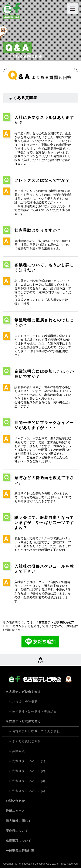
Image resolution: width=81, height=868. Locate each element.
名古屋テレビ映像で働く (23, 721)
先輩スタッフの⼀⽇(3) (28, 781)
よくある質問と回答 (26, 741)
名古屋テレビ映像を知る (23, 691)
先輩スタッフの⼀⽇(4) (28, 791)
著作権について (17, 830)
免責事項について (18, 840)
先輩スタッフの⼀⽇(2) (28, 771)
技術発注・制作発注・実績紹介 (34, 711)
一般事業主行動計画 (20, 850)
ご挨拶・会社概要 (25, 701)
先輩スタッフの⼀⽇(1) (28, 761)
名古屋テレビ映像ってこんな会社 (36, 731)
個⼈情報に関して (18, 820)
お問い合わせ (15, 801)
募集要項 (18, 751)
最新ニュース (15, 810)
